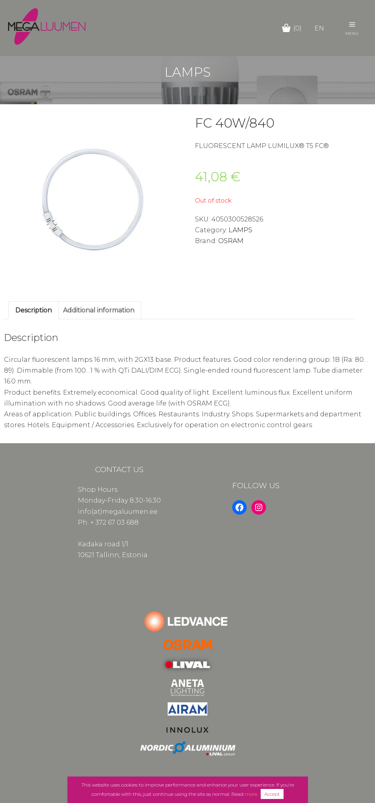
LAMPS (240, 230)
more (251, 794)
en (319, 28)
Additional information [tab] (98, 310)
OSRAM (230, 241)
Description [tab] (33, 310)
